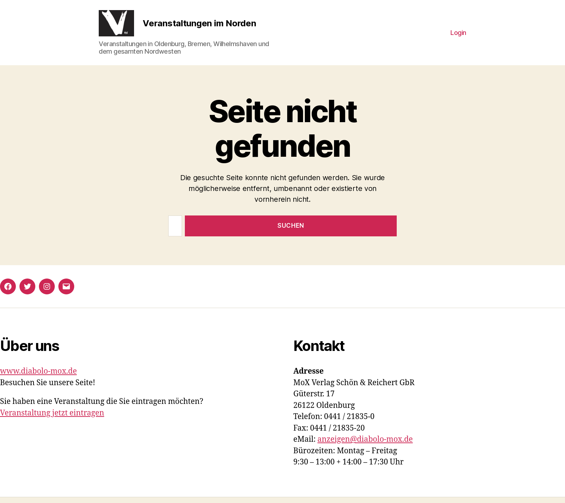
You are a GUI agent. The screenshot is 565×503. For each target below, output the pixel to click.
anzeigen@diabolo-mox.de (365, 445)
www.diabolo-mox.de (38, 377)
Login (458, 35)
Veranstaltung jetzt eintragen (52, 419)
